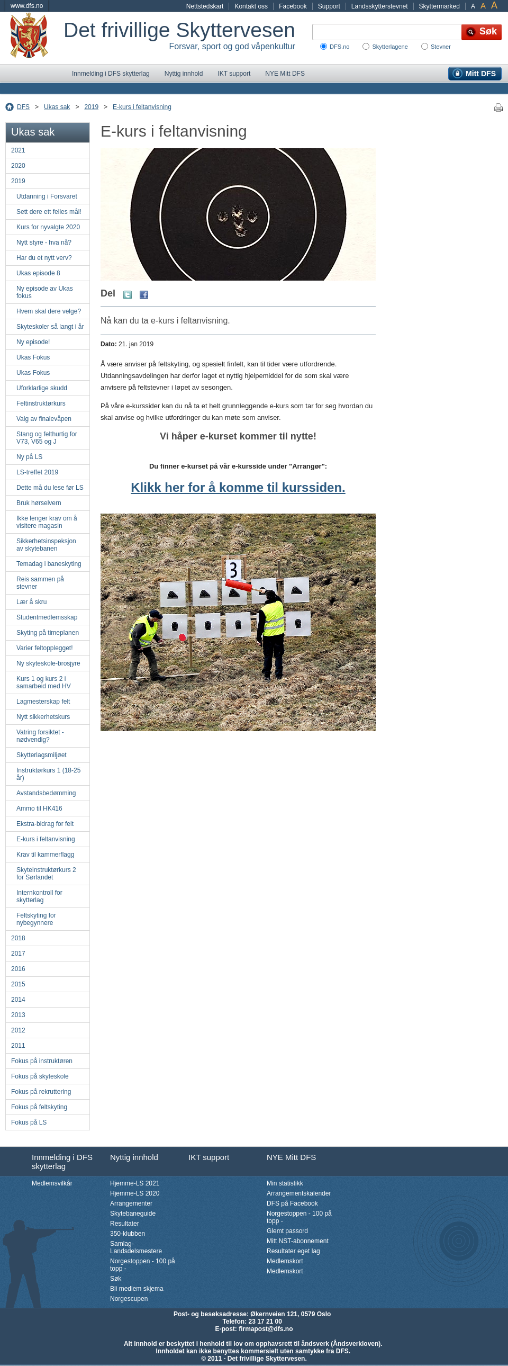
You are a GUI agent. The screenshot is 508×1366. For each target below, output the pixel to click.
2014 (18, 999)
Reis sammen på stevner (40, 583)
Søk (115, 1278)
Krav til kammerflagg (45, 854)
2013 (18, 1015)
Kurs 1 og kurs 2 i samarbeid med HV (43, 682)
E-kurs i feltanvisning (142, 107)
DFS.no (339, 46)
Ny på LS (29, 457)
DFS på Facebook (292, 1203)
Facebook (293, 6)
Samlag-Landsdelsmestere (136, 1247)
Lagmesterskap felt (43, 701)
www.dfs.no (27, 6)
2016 (18, 969)
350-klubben (127, 1233)
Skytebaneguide (133, 1213)
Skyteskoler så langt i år (50, 326)
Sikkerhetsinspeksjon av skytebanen (46, 544)
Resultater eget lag (293, 1251)
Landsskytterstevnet (379, 6)
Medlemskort (285, 1261)
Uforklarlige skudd (41, 388)
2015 (18, 984)
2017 (18, 953)
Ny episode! (33, 342)
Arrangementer (131, 1203)
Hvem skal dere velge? (48, 311)
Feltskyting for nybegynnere (36, 919)
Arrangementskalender (299, 1193)
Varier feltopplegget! (44, 648)
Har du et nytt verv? (44, 258)
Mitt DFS (481, 73)
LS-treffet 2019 (37, 472)
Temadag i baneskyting (48, 564)
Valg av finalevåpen (43, 419)
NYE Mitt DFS (285, 73)
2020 (18, 165)
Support (329, 6)
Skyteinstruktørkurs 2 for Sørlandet (46, 873)
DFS (23, 107)
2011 (18, 1045)
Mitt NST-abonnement (298, 1241)
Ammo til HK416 (39, 808)
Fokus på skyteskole (40, 1076)
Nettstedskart (205, 6)
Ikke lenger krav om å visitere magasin (46, 522)
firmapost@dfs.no (266, 1329)
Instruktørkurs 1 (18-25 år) (48, 774)
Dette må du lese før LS (50, 487)
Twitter (127, 295)
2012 (18, 1030)
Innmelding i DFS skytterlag (111, 73)
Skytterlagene (389, 46)
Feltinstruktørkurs (41, 403)
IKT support (233, 73)
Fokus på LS (29, 1122)
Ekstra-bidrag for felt (45, 824)
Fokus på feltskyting (39, 1107)
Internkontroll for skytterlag (39, 896)
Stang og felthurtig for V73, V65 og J (46, 437)
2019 (91, 107)
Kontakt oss (251, 6)
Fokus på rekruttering (41, 1091)
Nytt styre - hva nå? (43, 242)
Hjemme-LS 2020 (134, 1193)
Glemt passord (287, 1231)
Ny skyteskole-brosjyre (48, 663)
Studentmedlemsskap (46, 617)
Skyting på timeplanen (47, 632)
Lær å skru (31, 602)
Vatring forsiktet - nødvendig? (40, 736)
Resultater (124, 1223)
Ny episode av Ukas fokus (44, 292)
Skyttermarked (439, 6)
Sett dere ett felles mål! (48, 211)
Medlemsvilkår (52, 1183)
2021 (18, 150)
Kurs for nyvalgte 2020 (48, 227)
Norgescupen (129, 1298)
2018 (18, 938)
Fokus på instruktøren (41, 1061)
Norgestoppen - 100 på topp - (142, 1264)
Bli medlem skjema (137, 1288)
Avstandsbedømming (46, 793)
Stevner (441, 46)
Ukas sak (57, 107)
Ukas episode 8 (38, 273)
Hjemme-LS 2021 (134, 1183)
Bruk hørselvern (38, 503)
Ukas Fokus (33, 357)
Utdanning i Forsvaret (46, 196)
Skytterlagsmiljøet (41, 755)
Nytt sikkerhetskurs (43, 717)
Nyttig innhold (184, 73)
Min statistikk (285, 1183)
